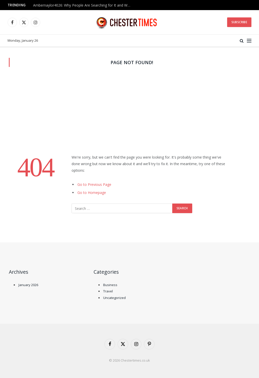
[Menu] (249, 40)
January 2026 (28, 285)
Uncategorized (114, 297)
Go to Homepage (91, 192)
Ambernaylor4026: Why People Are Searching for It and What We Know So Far (83, 5)
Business (110, 285)
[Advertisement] (129, 116)
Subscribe (239, 22)
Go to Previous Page (94, 184)
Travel (108, 291)
